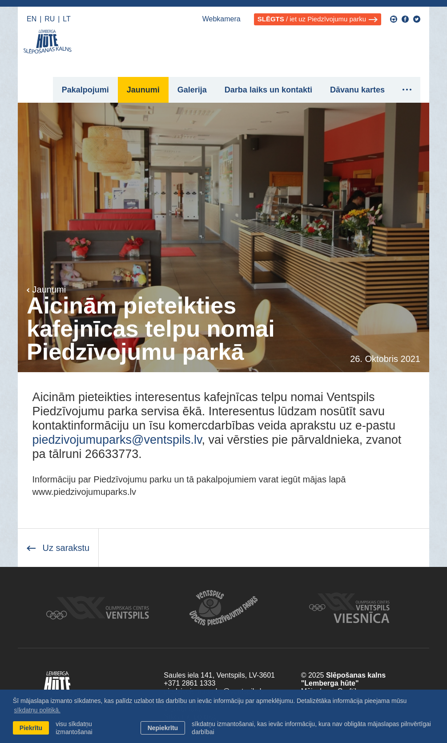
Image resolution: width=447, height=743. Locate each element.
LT (66, 19)
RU (49, 19)
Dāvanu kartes (357, 89)
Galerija (192, 89)
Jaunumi (143, 89)
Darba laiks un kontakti (268, 89)
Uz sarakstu (58, 548)
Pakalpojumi (85, 89)
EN (31, 19)
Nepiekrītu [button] (163, 727)
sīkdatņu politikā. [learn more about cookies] (37, 710)
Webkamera (221, 19)
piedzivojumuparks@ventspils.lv (117, 439)
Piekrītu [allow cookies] (31, 727)
